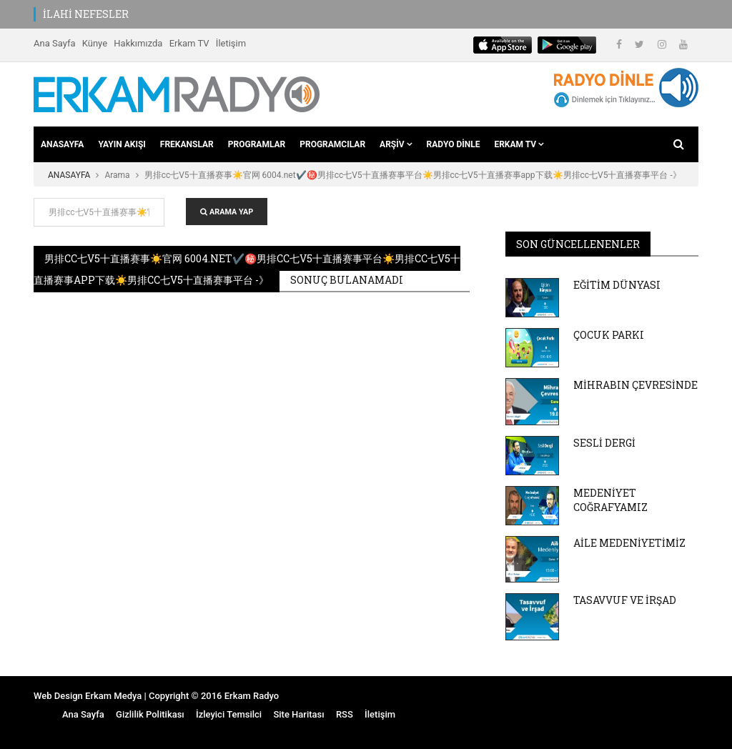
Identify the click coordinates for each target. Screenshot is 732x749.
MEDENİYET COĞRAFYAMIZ (610, 500)
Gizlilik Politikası (150, 714)
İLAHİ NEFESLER (86, 14)
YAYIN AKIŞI (121, 144)
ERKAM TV (519, 144)
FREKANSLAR (187, 144)
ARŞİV (396, 144)
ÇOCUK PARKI (608, 335)
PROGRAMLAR (256, 144)
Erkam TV (189, 43)
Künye (94, 43)
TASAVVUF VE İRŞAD (624, 600)
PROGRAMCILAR (332, 144)
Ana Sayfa (54, 43)
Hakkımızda (138, 43)
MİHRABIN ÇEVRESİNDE (635, 385)
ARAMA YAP (226, 212)
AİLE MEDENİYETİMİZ (629, 543)
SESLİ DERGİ (604, 443)
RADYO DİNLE (453, 144)
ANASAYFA (62, 144)
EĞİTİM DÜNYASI (617, 285)
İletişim (231, 43)
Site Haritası (298, 714)
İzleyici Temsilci (229, 714)
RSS (344, 714)
